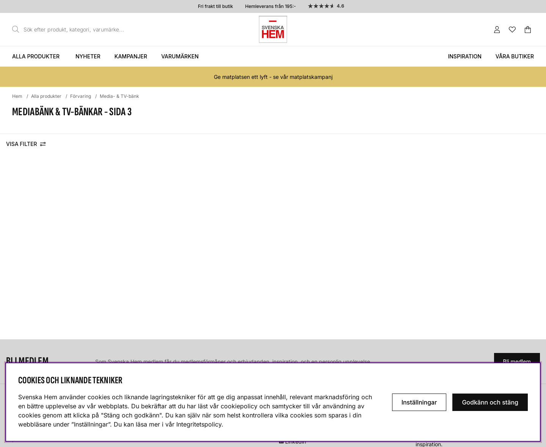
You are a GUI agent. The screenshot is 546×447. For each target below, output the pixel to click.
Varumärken (180, 56)
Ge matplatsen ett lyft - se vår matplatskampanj (273, 77)
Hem (17, 96)
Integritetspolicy (198, 424)
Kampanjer (131, 56)
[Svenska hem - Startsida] (273, 29)
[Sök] (70, 30)
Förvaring (80, 96)
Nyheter (87, 56)
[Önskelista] (512, 29)
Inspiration (464, 56)
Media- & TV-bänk (119, 96)
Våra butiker (515, 56)
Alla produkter (36, 56)
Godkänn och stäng (490, 402)
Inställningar (419, 402)
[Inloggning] (497, 29)
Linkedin (295, 441)
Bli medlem (517, 361)
